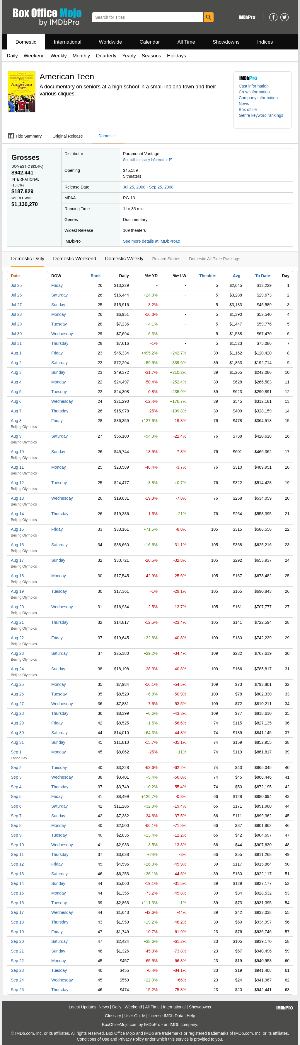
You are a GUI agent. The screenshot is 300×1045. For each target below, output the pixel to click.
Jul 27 (16, 304)
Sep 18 (17, 922)
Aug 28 (17, 713)
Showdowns (226, 42)
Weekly (58, 56)
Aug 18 (17, 575)
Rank (95, 275)
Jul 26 (16, 295)
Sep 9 (16, 835)
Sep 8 (16, 825)
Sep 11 (17, 854)
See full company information (148, 160)
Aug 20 (17, 606)
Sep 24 (17, 980)
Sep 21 (17, 951)
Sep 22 (17, 960)
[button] (262, 118)
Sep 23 (17, 970)
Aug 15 (17, 529)
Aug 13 (17, 498)
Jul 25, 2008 (134, 187)
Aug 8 (16, 420)
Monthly (81, 56)
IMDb (174, 1024)
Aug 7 (16, 411)
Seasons (151, 56)
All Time (186, 42)
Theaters (207, 275)
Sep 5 (16, 796)
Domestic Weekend (74, 258)
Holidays (176, 56)
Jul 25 (16, 285)
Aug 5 (16, 391)
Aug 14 (17, 513)
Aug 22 (17, 637)
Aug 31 (17, 742)
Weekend (34, 56)
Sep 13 (17, 873)
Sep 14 (17, 883)
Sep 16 (17, 902)
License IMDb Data (166, 1015)
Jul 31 (16, 343)
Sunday (58, 304)
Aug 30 (17, 732)
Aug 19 (17, 591)
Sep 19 (17, 931)
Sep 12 (17, 864)
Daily (12, 56)
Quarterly (106, 56)
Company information (258, 97)
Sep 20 (17, 941)
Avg (237, 275)
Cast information (254, 86)
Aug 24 (17, 669)
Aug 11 (17, 467)
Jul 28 (16, 314)
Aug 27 (17, 703)
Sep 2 (16, 767)
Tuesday (59, 324)
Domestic (26, 42)
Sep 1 (16, 752)
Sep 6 (16, 806)
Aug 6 (16, 401)
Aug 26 (17, 694)
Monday (58, 314)
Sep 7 (16, 815)
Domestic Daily (27, 258)
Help (191, 1015)
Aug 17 (17, 560)
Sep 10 (17, 844)
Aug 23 (17, 653)
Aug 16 (17, 544)
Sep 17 (17, 912)
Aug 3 (16, 372)
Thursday (59, 343)
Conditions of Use (93, 1039)
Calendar (150, 42)
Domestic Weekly (124, 258)
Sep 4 (16, 786)
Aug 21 (17, 622)
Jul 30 (16, 333)
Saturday (59, 295)
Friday (57, 285)
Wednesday (62, 333)
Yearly (129, 56)
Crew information (254, 92)
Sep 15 (17, 893)
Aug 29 (17, 723)
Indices (265, 42)
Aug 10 (17, 451)
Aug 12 (17, 482)
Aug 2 (16, 362)
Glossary (113, 1015)
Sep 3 (16, 777)
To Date (262, 275)
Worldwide (110, 42)
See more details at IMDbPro (151, 241)
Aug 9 (16, 436)
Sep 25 (17, 989)
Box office (248, 109)
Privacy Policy (131, 1039)
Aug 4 (16, 382)
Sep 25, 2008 (161, 187)
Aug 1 (16, 353)
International (67, 42)
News (244, 103)
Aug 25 (17, 684)
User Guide (135, 1015)
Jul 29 (16, 324)
